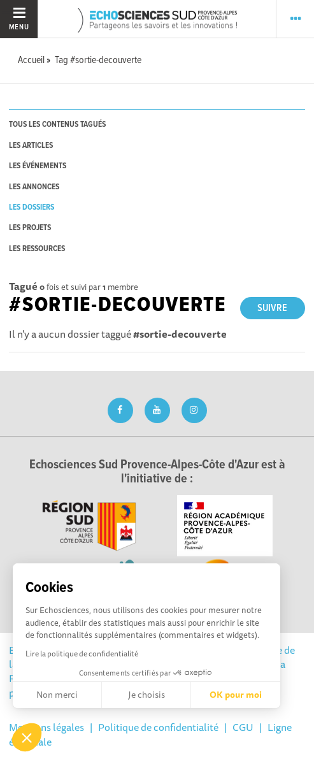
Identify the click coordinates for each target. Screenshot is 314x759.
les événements (37, 166)
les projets (30, 227)
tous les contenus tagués (57, 124)
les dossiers (31, 207)
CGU (242, 727)
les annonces (34, 187)
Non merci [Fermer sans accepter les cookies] (57, 695)
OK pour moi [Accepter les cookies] (236, 695)
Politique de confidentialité (158, 727)
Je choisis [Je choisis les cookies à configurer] (146, 695)
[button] (26, 737)
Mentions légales (46, 727)
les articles (31, 145)
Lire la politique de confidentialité (81, 653)
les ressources (37, 248)
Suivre (272, 308)
